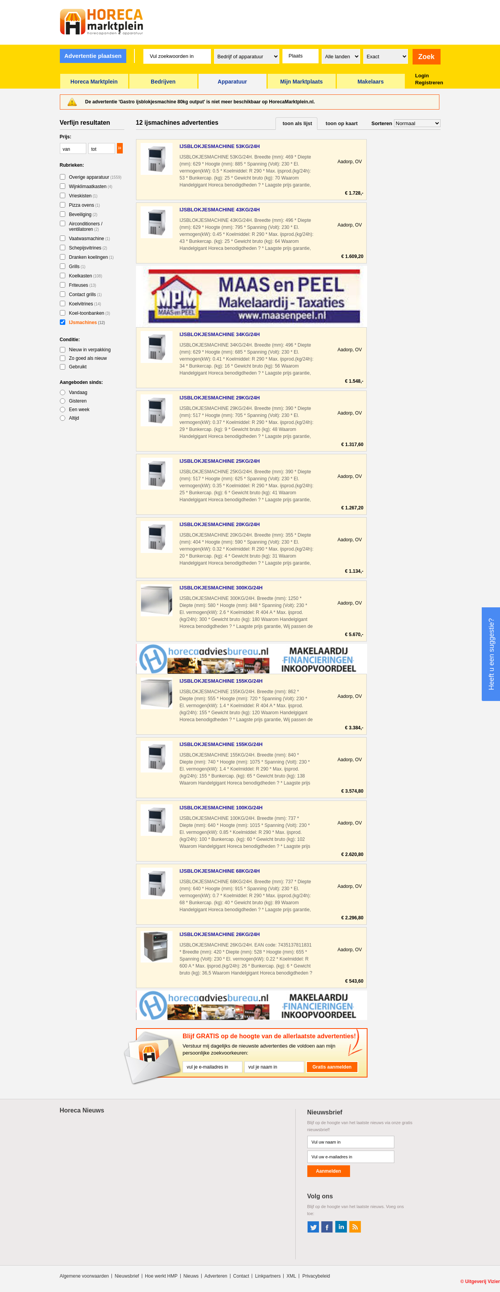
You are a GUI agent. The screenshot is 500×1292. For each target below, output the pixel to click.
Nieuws (191, 1276)
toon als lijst (297, 123)
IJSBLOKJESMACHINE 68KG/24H (219, 871)
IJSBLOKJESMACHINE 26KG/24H (219, 934)
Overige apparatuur (95, 177)
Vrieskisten (83, 196)
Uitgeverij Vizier (482, 1281)
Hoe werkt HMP (161, 1276)
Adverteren (215, 1276)
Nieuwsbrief (127, 1276)
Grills (77, 266)
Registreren (429, 82)
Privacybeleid (316, 1276)
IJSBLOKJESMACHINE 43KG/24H (219, 210)
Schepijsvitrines (88, 248)
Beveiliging (83, 214)
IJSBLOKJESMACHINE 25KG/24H (219, 461)
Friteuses (82, 285)
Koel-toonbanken (89, 313)
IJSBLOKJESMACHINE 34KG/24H (219, 334)
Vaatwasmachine (89, 238)
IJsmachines (87, 322)
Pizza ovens (84, 205)
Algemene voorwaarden (84, 1276)
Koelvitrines (85, 304)
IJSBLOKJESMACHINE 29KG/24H (219, 398)
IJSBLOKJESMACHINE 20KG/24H (219, 524)
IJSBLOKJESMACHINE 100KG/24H (221, 808)
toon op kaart (341, 123)
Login (422, 75)
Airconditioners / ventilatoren (86, 226)
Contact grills (85, 294)
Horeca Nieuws (82, 1110)
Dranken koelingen (91, 257)
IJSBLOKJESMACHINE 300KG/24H (221, 588)
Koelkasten (86, 276)
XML (291, 1276)
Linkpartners (267, 1276)
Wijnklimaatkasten (91, 186)
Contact (241, 1276)
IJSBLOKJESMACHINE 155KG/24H (221, 681)
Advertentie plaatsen (93, 55)
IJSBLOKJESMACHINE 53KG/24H (219, 146)
